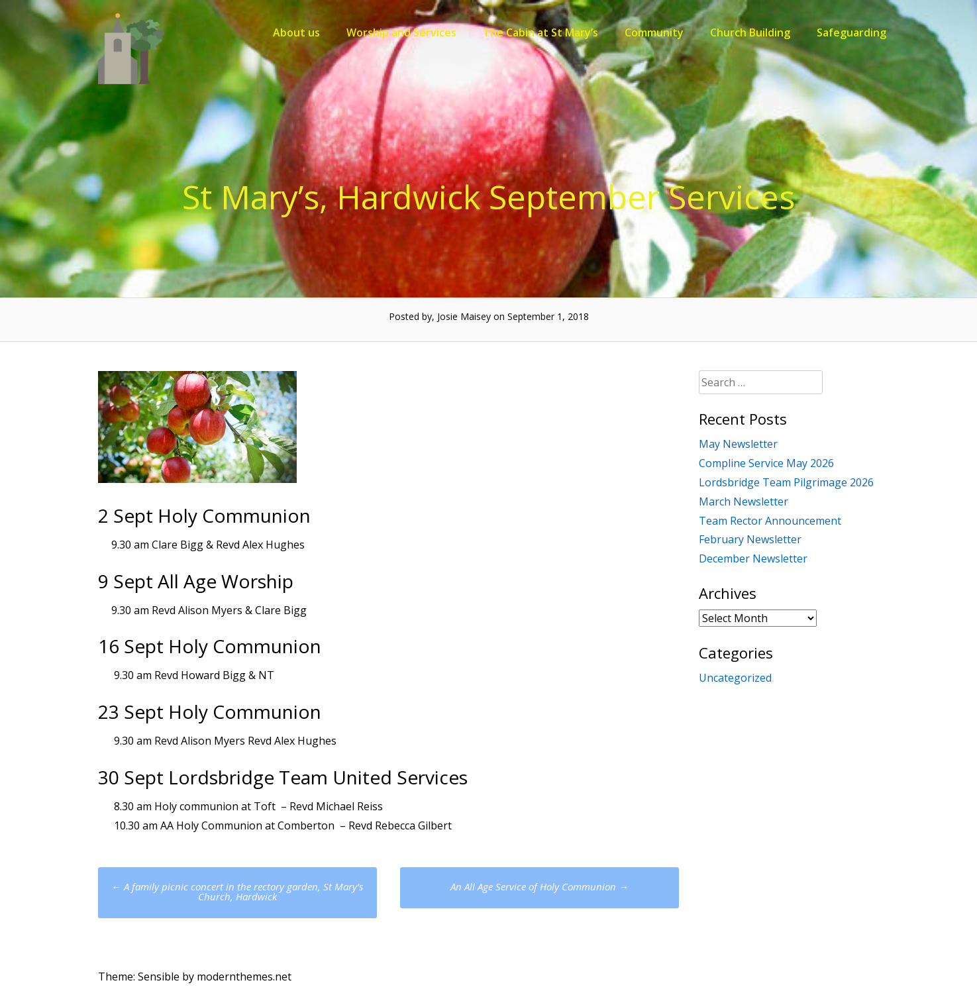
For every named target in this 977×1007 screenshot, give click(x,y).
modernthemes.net (244, 976)
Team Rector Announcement (770, 520)
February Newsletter (750, 539)
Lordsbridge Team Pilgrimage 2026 (786, 482)
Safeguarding (851, 32)
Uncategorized (735, 677)
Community (654, 32)
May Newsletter (738, 444)
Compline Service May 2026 (766, 463)
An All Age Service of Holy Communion (539, 886)
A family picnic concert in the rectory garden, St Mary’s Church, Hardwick (237, 891)
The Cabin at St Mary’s (540, 32)
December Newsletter (753, 558)
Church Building (750, 32)
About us (296, 32)
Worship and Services (401, 32)
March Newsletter (743, 501)
